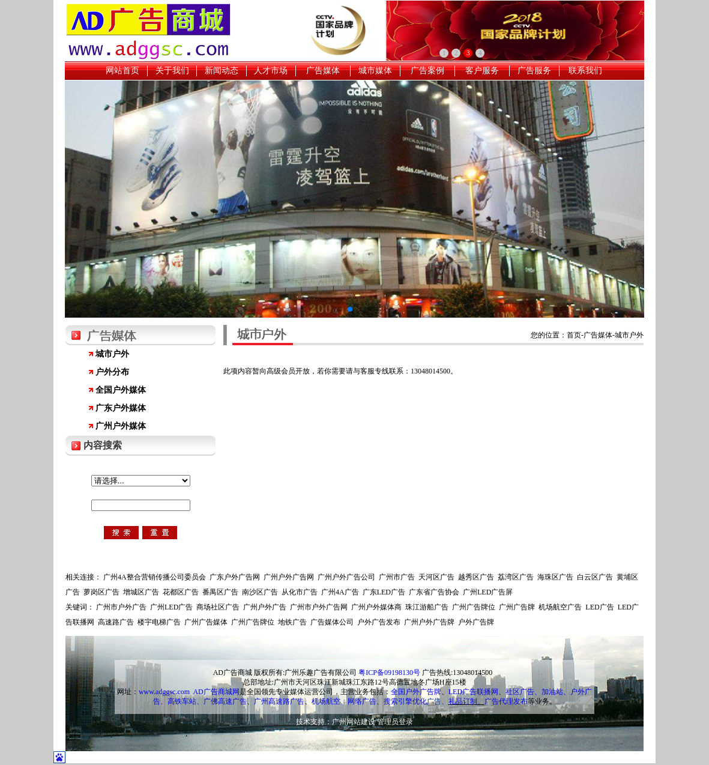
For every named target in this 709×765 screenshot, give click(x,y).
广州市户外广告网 (319, 607)
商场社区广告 (218, 607)
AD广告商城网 (216, 692)
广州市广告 (397, 577)
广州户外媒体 (120, 426)
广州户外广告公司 (346, 577)
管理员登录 (395, 722)
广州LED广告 (171, 607)
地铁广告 (292, 622)
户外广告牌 (476, 622)
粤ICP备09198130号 (389, 672)
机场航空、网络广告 (344, 701)
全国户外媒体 (120, 390)
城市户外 (112, 353)
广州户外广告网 (289, 577)
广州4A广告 (340, 592)
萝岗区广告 (101, 592)
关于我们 (172, 70)
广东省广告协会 (434, 592)
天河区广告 (436, 577)
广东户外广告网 (235, 577)
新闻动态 (221, 70)
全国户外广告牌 (416, 692)
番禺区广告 (220, 592)
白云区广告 (595, 577)
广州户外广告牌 (429, 622)
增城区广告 (141, 592)
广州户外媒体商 (376, 607)
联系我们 (585, 70)
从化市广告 (300, 592)
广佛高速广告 (225, 701)
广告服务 (534, 70)
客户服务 (482, 70)
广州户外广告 (264, 607)
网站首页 (122, 70)
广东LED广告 (384, 592)
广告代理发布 (506, 701)
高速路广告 (116, 622)
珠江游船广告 (426, 607)
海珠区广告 (555, 577)
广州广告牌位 (473, 607)
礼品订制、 (466, 701)
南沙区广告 (260, 592)
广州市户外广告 (121, 607)
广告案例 (427, 70)
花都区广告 (181, 592)
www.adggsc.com (164, 692)
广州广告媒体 (206, 622)
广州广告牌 (517, 607)
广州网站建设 (353, 722)
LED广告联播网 (473, 692)
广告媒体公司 (332, 622)
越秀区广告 (476, 577)
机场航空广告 (560, 607)
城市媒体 (375, 70)
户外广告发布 (378, 622)
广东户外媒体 (120, 408)
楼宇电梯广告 (159, 622)
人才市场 (271, 70)
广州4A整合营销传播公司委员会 (154, 577)
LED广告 (599, 607)
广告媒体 (323, 70)
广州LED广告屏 (488, 592)
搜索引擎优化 (405, 701)
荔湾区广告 (516, 577)
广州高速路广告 (279, 701)
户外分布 (112, 371)
